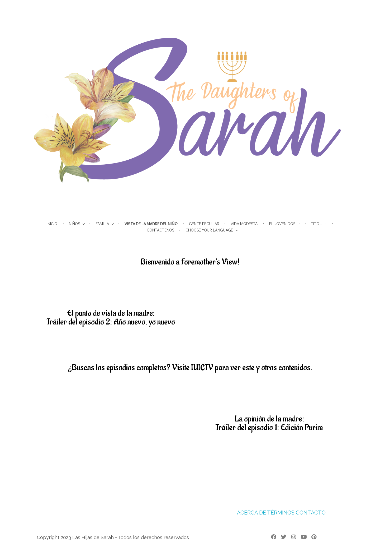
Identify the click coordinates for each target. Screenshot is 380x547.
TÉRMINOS (280, 512)
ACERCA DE (251, 512)
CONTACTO (311, 512)
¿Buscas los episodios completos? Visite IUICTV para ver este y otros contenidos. (190, 367)
